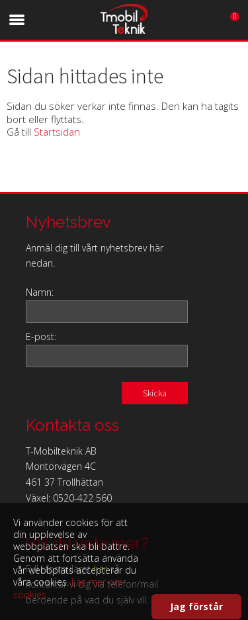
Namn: (40, 292)
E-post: (41, 336)
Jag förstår (196, 606)
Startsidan (57, 131)
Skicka (155, 393)
